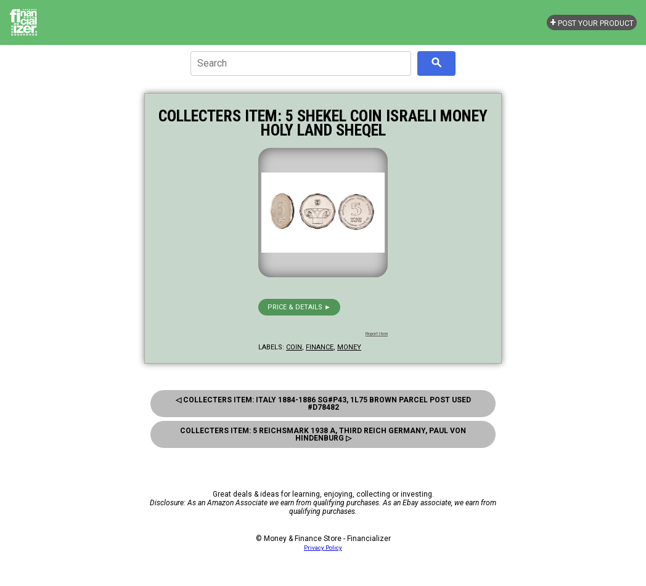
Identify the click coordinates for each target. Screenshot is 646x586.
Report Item (377, 334)
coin (294, 347)
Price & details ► (299, 307)
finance (319, 347)
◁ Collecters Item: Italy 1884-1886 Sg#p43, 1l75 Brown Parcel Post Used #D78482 (323, 404)
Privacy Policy (323, 547)
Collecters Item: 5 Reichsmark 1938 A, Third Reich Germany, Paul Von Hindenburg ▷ (323, 434)
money (349, 347)
